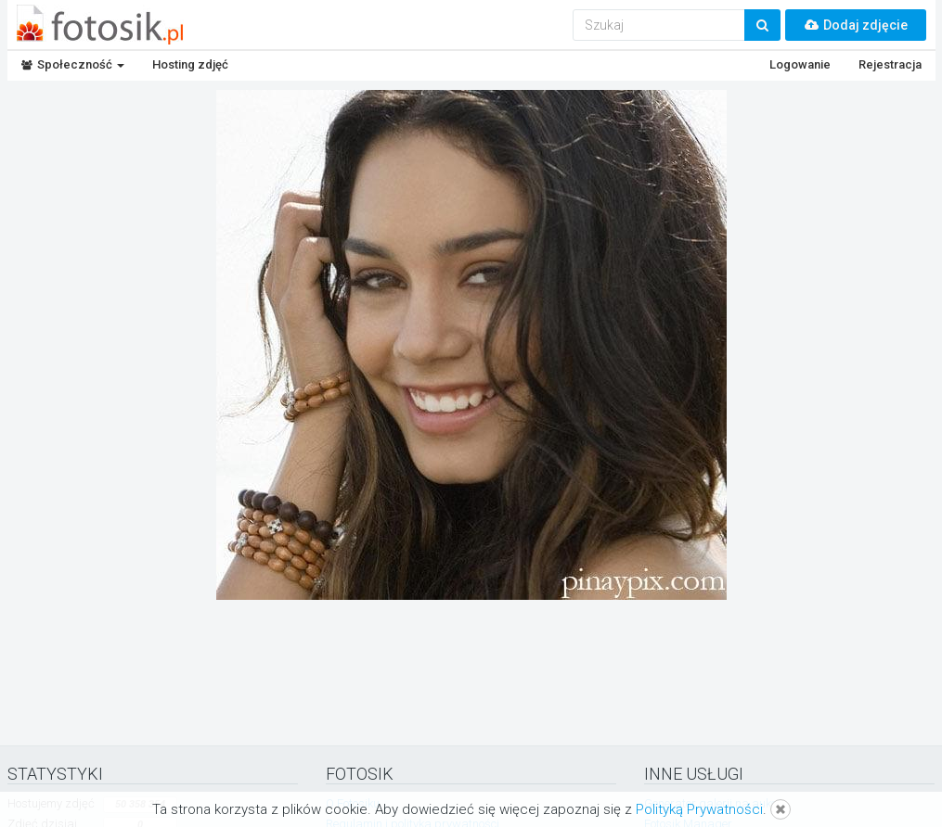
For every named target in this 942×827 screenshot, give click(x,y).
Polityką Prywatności (699, 809)
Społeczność (72, 64)
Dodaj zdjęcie (856, 25)
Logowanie (800, 64)
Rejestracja (890, 64)
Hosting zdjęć (190, 64)
